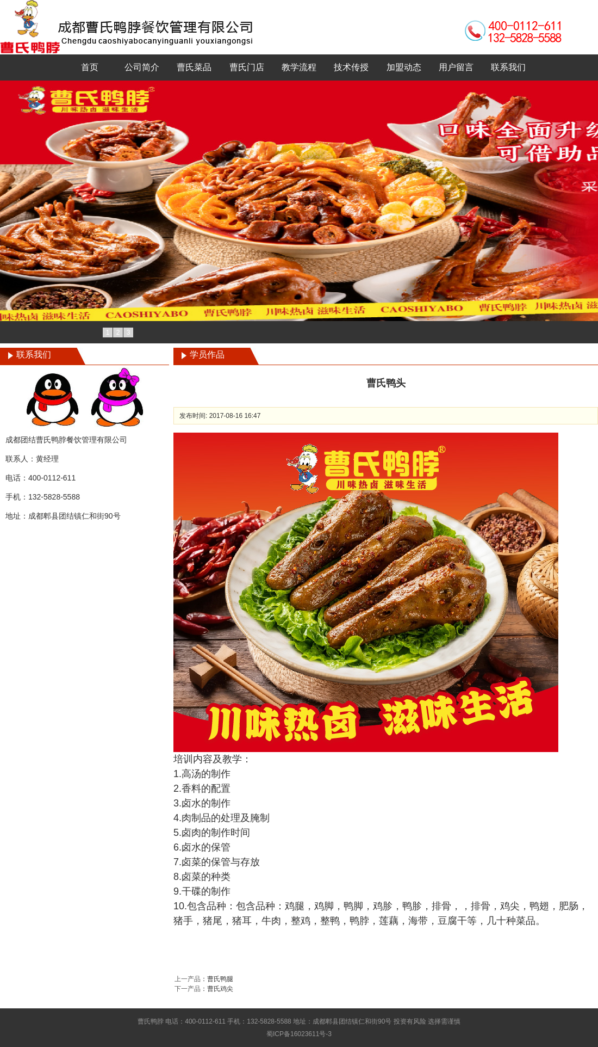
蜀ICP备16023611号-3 (299, 1034)
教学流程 (299, 67)
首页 (89, 67)
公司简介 (141, 67)
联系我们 (508, 67)
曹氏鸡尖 (220, 989)
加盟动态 (404, 67)
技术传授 (351, 67)
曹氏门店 (246, 67)
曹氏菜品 (194, 67)
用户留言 (456, 67)
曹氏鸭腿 (220, 979)
